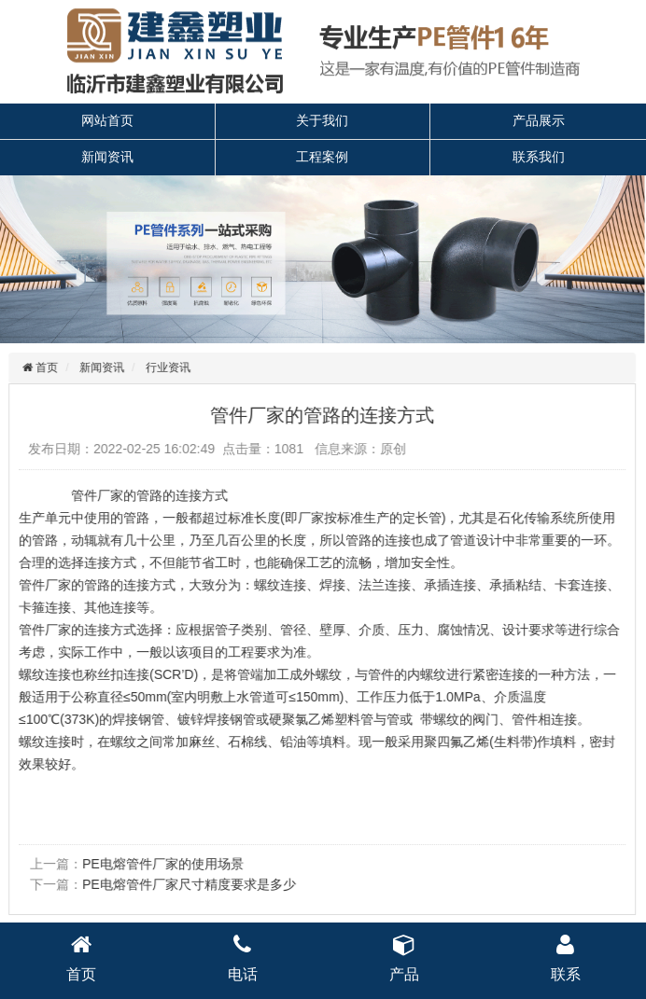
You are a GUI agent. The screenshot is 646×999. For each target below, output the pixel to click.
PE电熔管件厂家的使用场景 (161, 863)
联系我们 (539, 156)
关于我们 (322, 120)
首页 (43, 367)
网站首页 (107, 120)
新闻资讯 (107, 156)
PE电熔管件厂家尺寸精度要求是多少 (187, 884)
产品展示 (539, 120)
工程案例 (322, 156)
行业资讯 (166, 367)
